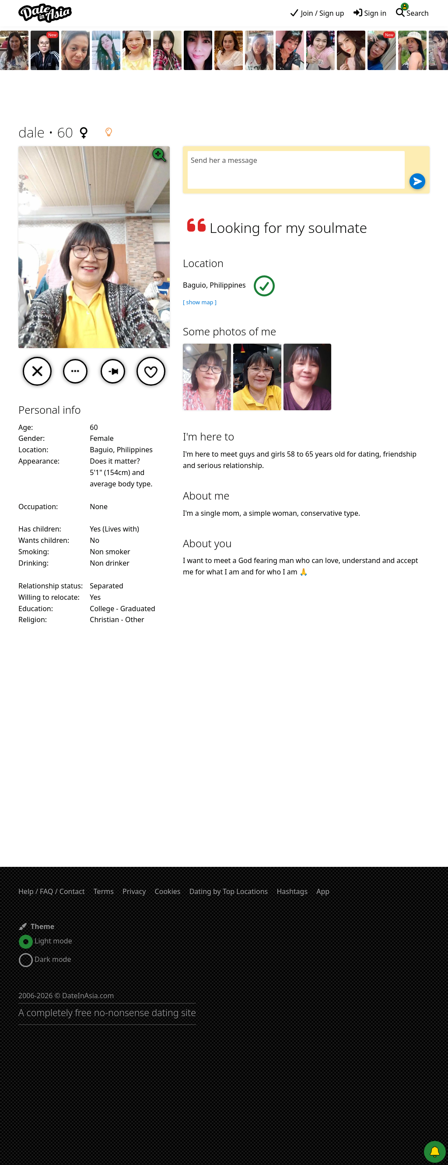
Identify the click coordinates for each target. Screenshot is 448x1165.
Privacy (134, 891)
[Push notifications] (435, 1152)
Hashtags (292, 891)
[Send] (417, 181)
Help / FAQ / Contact (51, 891)
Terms (104, 891)
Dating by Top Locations (228, 891)
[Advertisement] (224, 98)
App (322, 891)
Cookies (168, 891)
